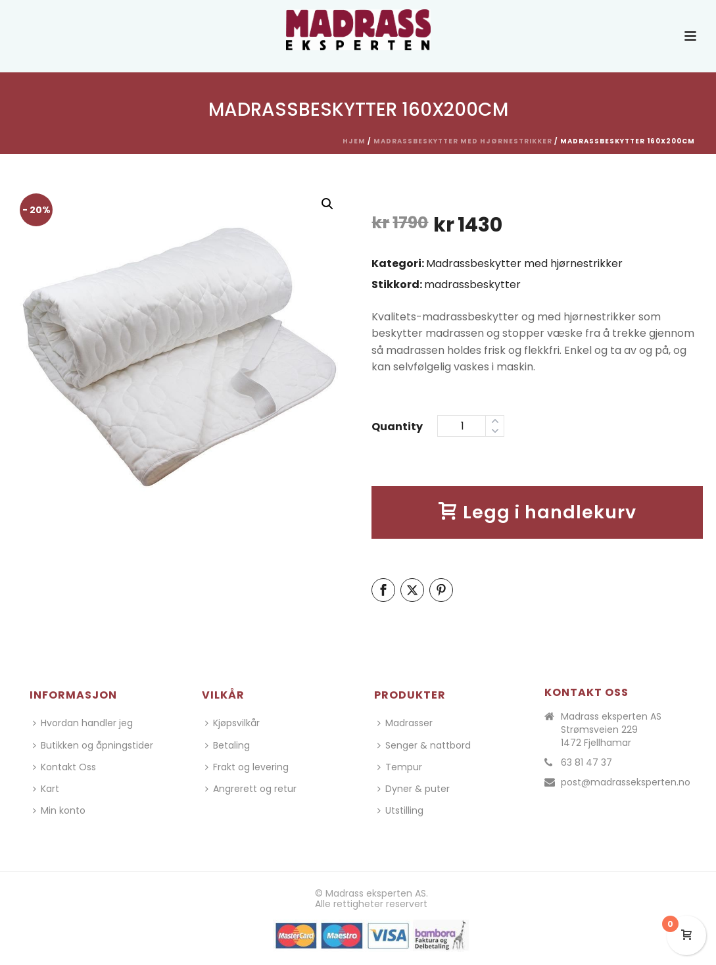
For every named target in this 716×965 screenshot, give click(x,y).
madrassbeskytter (472, 284)
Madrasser (405, 723)
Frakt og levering (247, 767)
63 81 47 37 (586, 762)
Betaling (227, 745)
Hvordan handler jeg (83, 723)
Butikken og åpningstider (93, 745)
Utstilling (400, 810)
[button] (327, 204)
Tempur (399, 767)
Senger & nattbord (424, 745)
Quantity (397, 426)
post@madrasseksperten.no (625, 782)
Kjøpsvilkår (232, 723)
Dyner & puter (413, 788)
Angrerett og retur (251, 788)
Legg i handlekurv (537, 512)
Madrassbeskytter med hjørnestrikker (462, 141)
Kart (46, 788)
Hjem (354, 141)
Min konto (59, 810)
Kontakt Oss (64, 767)
